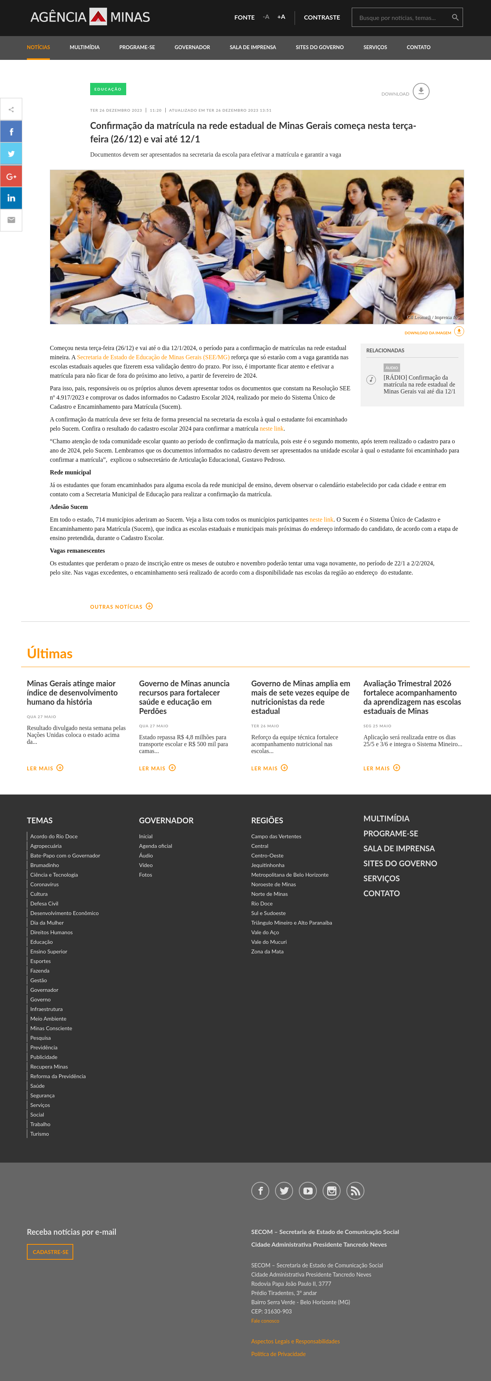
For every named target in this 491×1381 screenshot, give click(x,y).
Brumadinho (44, 865)
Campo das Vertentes (276, 836)
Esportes (40, 961)
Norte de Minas (269, 893)
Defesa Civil (44, 903)
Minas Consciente (51, 1028)
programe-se (137, 47)
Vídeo (146, 865)
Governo (40, 999)
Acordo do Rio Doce (53, 836)
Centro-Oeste (267, 855)
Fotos (145, 874)
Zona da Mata (267, 951)
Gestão (38, 980)
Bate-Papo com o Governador (65, 855)
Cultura (39, 893)
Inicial (146, 836)
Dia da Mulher (47, 922)
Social (37, 1114)
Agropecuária (46, 845)
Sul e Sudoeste (268, 913)
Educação (108, 89)
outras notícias (121, 607)
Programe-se (391, 833)
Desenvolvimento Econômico (64, 913)
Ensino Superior (48, 951)
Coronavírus (44, 884)
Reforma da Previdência (58, 1076)
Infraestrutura (46, 1009)
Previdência (44, 1047)
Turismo (39, 1133)
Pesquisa (40, 1037)
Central (260, 845)
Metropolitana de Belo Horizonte (290, 874)
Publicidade (44, 1057)
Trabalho (40, 1124)
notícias (38, 47)
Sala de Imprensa (253, 47)
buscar (455, 17)
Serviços (375, 47)
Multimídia (387, 818)
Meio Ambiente (48, 1018)
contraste (322, 17)
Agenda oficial (155, 845)
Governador (44, 989)
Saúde (37, 1085)
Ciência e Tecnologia (54, 874)
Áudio (146, 855)
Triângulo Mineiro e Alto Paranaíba (291, 922)
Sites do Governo (320, 47)
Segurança (42, 1095)
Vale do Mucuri (269, 941)
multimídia (85, 47)
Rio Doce (262, 903)
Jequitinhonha (268, 865)
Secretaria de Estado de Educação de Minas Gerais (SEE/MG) (153, 357)
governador (192, 47)
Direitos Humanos (51, 932)
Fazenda (39, 970)
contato (419, 47)
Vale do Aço (265, 932)
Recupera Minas (49, 1066)
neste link (271, 428)
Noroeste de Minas (273, 884)
